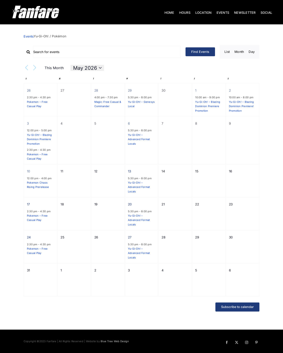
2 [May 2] (230, 90)
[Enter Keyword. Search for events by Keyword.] (107, 52)
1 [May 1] (195, 90)
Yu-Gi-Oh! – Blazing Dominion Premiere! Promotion (241, 106)
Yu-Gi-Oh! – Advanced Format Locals (139, 139)
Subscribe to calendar (237, 307)
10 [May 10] (28, 171)
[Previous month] (27, 68)
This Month (54, 68)
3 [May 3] (28, 123)
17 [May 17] (28, 204)
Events (29, 36)
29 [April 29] (130, 90)
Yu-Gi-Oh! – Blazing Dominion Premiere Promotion (207, 106)
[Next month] (35, 68)
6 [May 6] (129, 123)
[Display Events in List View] (227, 52)
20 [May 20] (130, 204)
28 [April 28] (96, 90)
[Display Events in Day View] (252, 52)
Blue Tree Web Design (115, 341)
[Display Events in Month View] (239, 52)
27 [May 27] (129, 237)
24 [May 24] (29, 237)
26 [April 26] (29, 90)
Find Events (200, 52)
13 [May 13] (129, 171)
